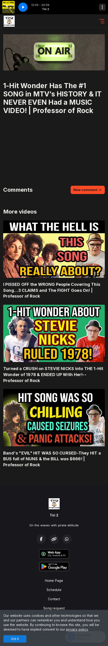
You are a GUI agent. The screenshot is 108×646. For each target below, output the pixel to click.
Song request (54, 608)
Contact (54, 599)
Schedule (54, 590)
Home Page (54, 580)
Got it (15, 639)
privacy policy (77, 629)
